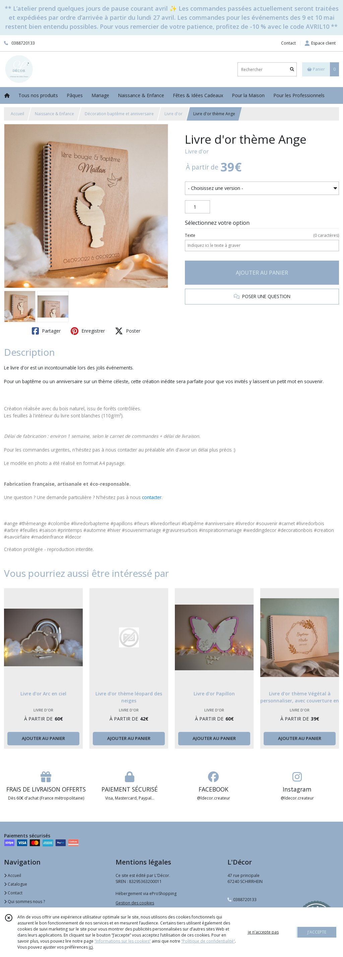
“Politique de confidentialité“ (208, 941)
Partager (46, 331)
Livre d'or (173, 114)
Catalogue (15, 884)
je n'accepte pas (263, 932)
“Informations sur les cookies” (122, 941)
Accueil (17, 114)
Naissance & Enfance (54, 114)
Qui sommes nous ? (24, 901)
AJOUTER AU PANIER (262, 272)
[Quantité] (197, 207)
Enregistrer (88, 331)
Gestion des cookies (135, 903)
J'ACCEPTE (316, 932)
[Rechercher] (292, 69)
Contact (288, 43)
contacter (151, 497)
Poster (127, 331)
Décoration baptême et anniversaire (119, 114)
